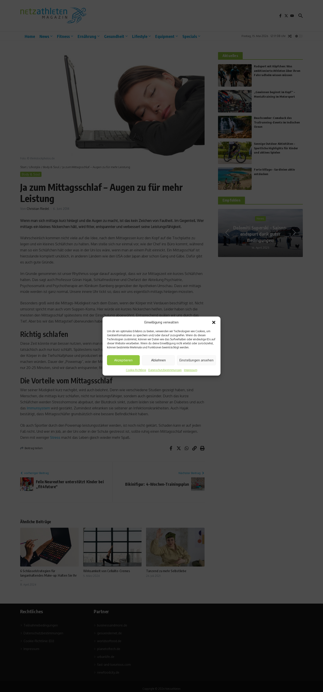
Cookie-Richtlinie (136, 370)
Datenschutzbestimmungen (165, 370)
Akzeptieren (123, 360)
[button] (214, 322)
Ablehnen (158, 360)
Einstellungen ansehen (196, 360)
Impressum (190, 370)
